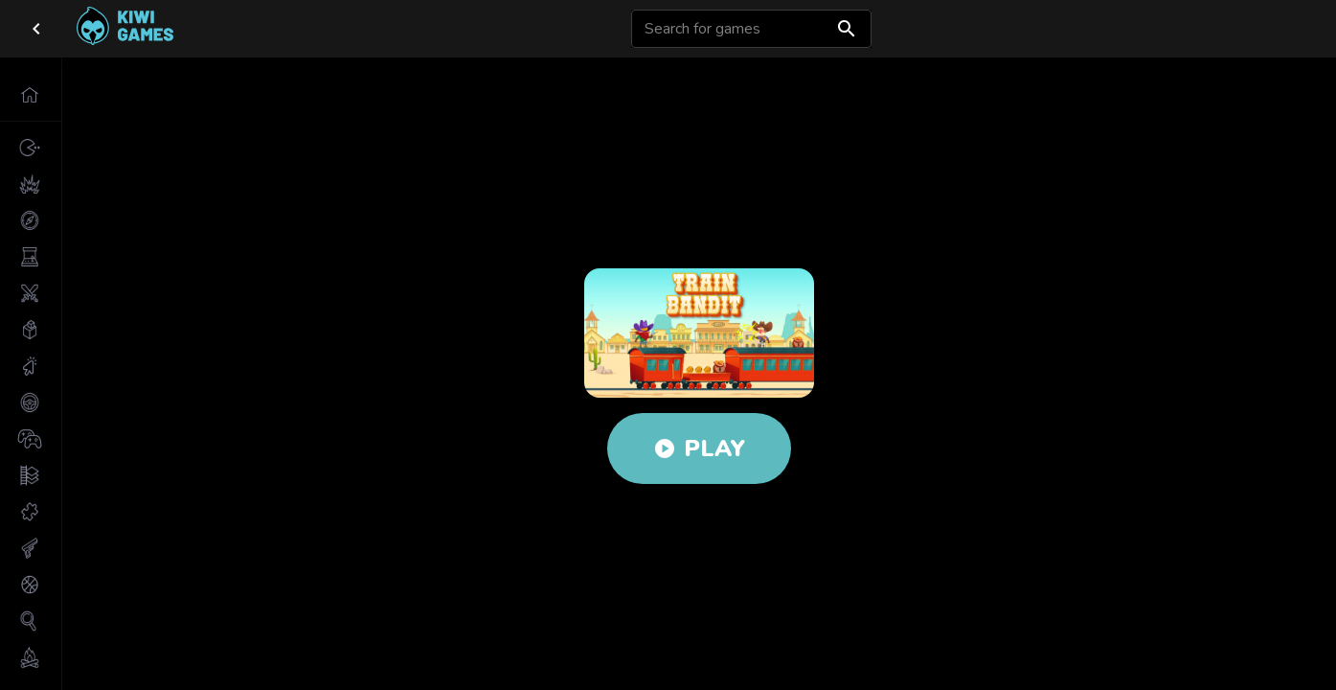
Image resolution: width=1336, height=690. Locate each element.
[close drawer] (36, 29)
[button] (30, 95)
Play (699, 448)
